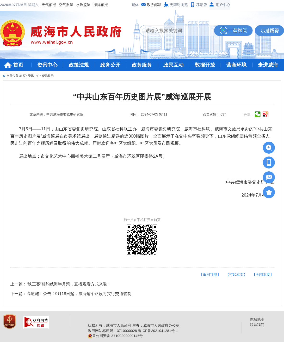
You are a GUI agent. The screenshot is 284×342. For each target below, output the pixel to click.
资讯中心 (47, 65)
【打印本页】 (236, 274)
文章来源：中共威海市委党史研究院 (56, 114)
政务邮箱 (154, 5)
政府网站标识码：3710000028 (112, 331)
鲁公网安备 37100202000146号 (115, 336)
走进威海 (268, 65)
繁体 (135, 5)
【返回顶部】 (210, 274)
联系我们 (257, 325)
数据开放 (205, 65)
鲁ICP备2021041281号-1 (158, 331)
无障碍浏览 (179, 5)
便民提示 (48, 75)
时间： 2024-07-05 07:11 (148, 114)
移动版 (201, 5)
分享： (249, 114)
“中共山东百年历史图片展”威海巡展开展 (142, 97)
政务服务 (142, 65)
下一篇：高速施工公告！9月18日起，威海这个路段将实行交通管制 (70, 293)
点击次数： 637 (214, 114)
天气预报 (10, 5)
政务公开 (110, 65)
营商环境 (236, 65)
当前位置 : (13, 75)
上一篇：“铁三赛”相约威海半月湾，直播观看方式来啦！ (60, 284)
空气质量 (27, 5)
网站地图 (257, 319)
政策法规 (79, 65)
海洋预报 (62, 5)
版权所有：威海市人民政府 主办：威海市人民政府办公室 (133, 325)
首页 (18, 65)
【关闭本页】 (263, 274)
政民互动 (173, 65)
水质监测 (44, 5)
